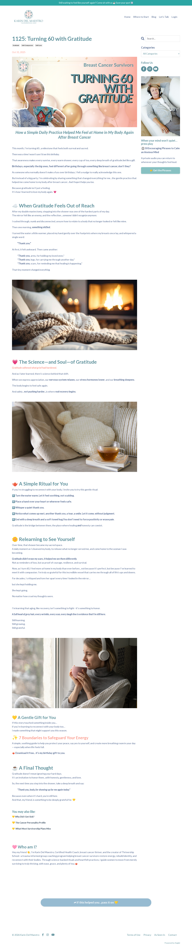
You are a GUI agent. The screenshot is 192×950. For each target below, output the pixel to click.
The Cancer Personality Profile (32, 822)
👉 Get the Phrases (160, 170)
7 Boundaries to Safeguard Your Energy (60, 737)
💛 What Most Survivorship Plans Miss (33, 828)
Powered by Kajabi (172, 943)
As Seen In (159, 934)
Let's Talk (164, 17)
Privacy (147, 934)
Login (174, 17)
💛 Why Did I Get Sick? (24, 816)
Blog (153, 17)
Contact (172, 934)
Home (127, 17)
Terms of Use (133, 934)
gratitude (16, 45)
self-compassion (27, 45)
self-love (39, 45)
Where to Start (141, 17)
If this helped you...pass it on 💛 (97, 902)
